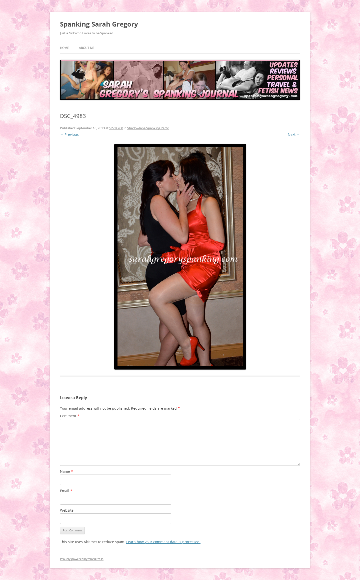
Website (67, 510)
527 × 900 (116, 128)
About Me (86, 48)
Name (66, 471)
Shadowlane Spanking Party (148, 128)
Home (64, 48)
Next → (294, 134)
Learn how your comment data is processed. (163, 541)
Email (66, 490)
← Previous (69, 134)
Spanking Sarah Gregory (99, 24)
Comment (69, 415)
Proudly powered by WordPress (82, 559)
